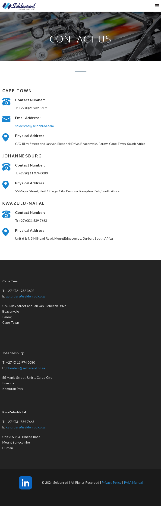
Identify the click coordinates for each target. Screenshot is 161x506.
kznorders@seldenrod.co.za (25, 427)
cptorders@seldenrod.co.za (25, 296)
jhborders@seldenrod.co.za (25, 368)
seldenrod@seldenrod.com (34, 126)
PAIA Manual (133, 482)
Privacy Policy (111, 482)
